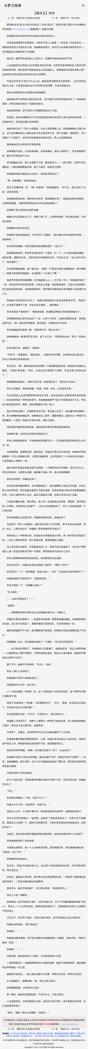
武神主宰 (32, 1033)
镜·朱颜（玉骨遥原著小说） (23, 1036)
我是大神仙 (81, 1033)
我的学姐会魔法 (75, 1036)
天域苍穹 (9, 1036)
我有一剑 (53, 1036)
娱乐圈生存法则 (63, 1036)
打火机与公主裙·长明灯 (19, 1033)
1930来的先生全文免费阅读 (58, 1020)
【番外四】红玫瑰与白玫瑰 (28, 18)
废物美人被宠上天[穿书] (45, 1033)
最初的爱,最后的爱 (61, 1033)
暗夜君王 (72, 1033)
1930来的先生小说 (11, 1020)
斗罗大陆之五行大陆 (41, 1036)
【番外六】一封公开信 (70, 18)
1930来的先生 (19, 1024)
